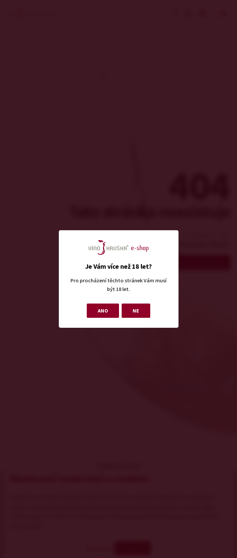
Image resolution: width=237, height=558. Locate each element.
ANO (103, 310)
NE (136, 310)
